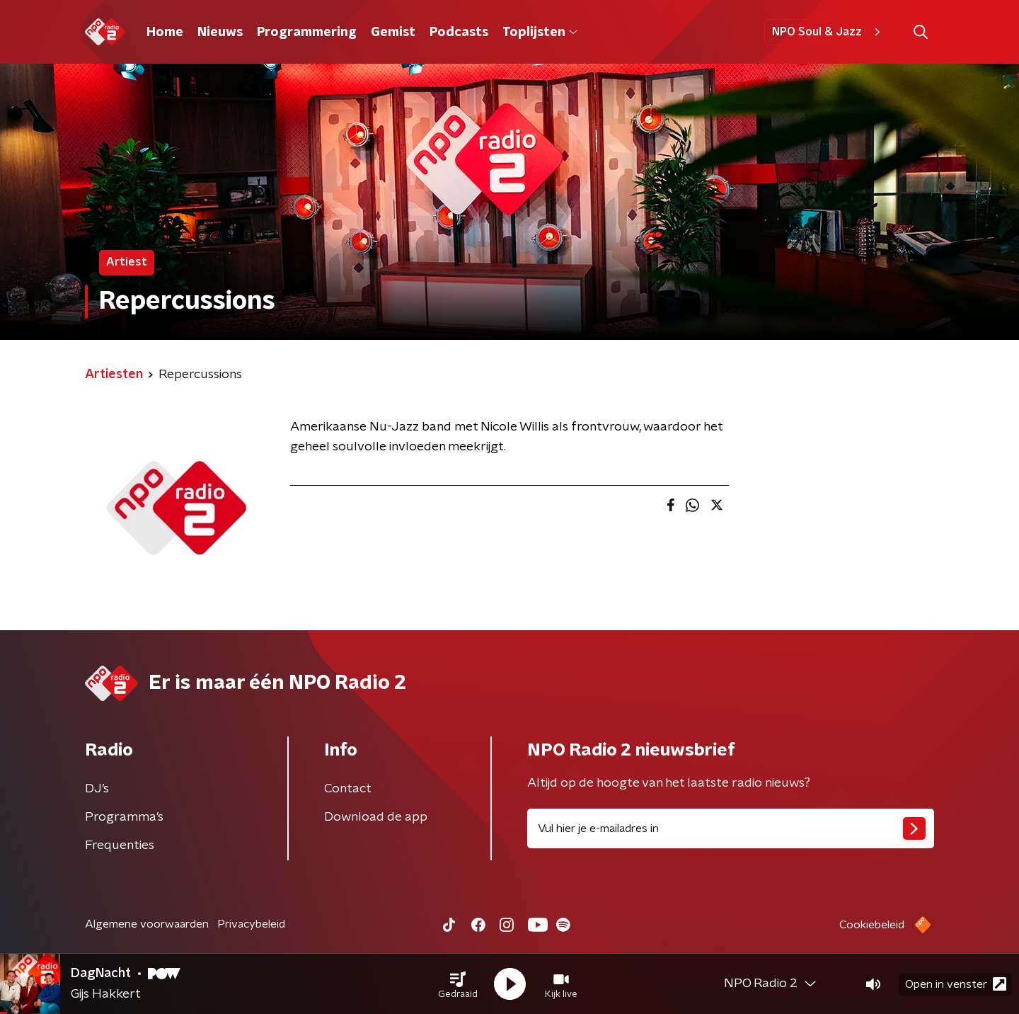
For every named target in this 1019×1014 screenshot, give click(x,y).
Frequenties (119, 845)
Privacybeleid (251, 924)
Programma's (124, 817)
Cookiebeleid (871, 924)
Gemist (393, 32)
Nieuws (220, 32)
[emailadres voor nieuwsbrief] (730, 828)
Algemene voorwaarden (147, 924)
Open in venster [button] (955, 984)
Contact (348, 788)
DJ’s (97, 788)
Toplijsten (539, 32)
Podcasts (459, 32)
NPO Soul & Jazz (828, 32)
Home (164, 32)
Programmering (307, 32)
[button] (457, 984)
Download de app (375, 817)
